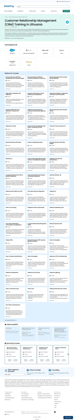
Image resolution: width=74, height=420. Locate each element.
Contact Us (66, 11)
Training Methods (9, 397)
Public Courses (32, 11)
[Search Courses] (43, 7)
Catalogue (7, 393)
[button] (68, 354)
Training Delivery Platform (45, 397)
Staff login (37, 419)
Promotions (8, 395)
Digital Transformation (44, 393)
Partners (56, 397)
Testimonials (57, 401)
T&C (55, 407)
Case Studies (24, 395)
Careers (56, 403)
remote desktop (15, 34)
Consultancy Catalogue (27, 399)
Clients (56, 399)
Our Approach (25, 393)
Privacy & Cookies (37, 417)
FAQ (55, 405)
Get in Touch (68, 417)
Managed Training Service (45, 395)
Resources (7, 399)
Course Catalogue (8, 11)
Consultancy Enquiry (26, 397)
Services (43, 11)
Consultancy (20, 11)
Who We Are (54, 11)
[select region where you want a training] (15, 374)
